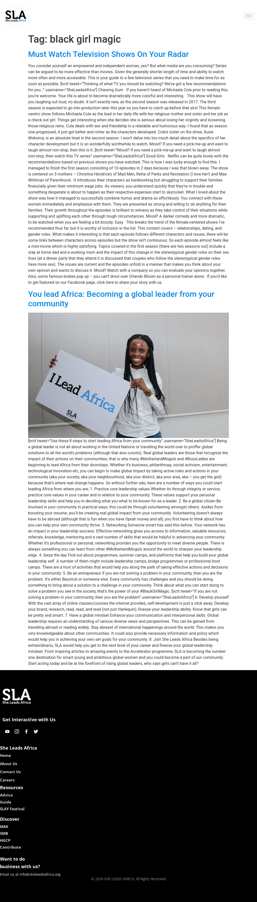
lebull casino (116, 896)
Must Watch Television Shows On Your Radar (108, 54)
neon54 (161, 896)
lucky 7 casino (140, 896)
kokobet (96, 896)
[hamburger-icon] (248, 15)
